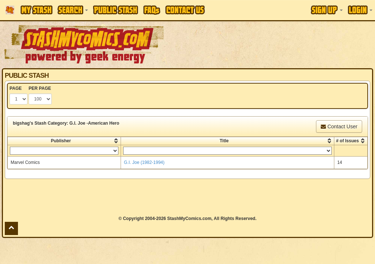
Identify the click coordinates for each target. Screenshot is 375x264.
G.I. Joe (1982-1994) (144, 162)
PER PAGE (40, 88)
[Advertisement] (187, 197)
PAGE (16, 88)
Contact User (339, 126)
